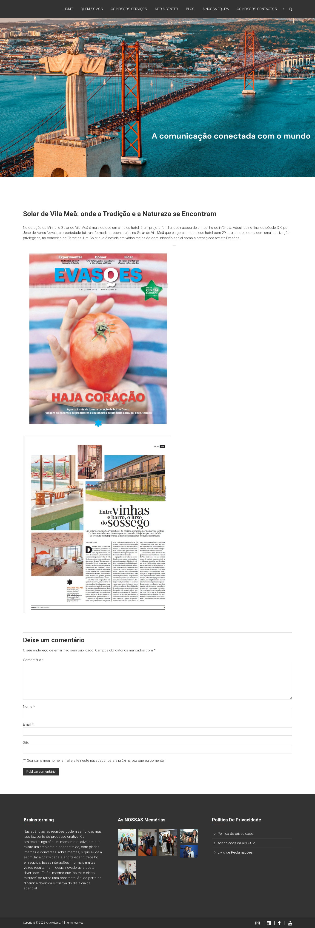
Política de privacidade (235, 834)
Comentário (33, 660)
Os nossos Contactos (257, 9)
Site (26, 743)
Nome (29, 706)
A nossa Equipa (216, 9)
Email (28, 724)
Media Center (166, 9)
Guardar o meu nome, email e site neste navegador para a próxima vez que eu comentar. (96, 760)
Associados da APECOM (236, 843)
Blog (190, 9)
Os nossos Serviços (129, 9)
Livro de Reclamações (235, 852)
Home (68, 9)
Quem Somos (92, 9)
